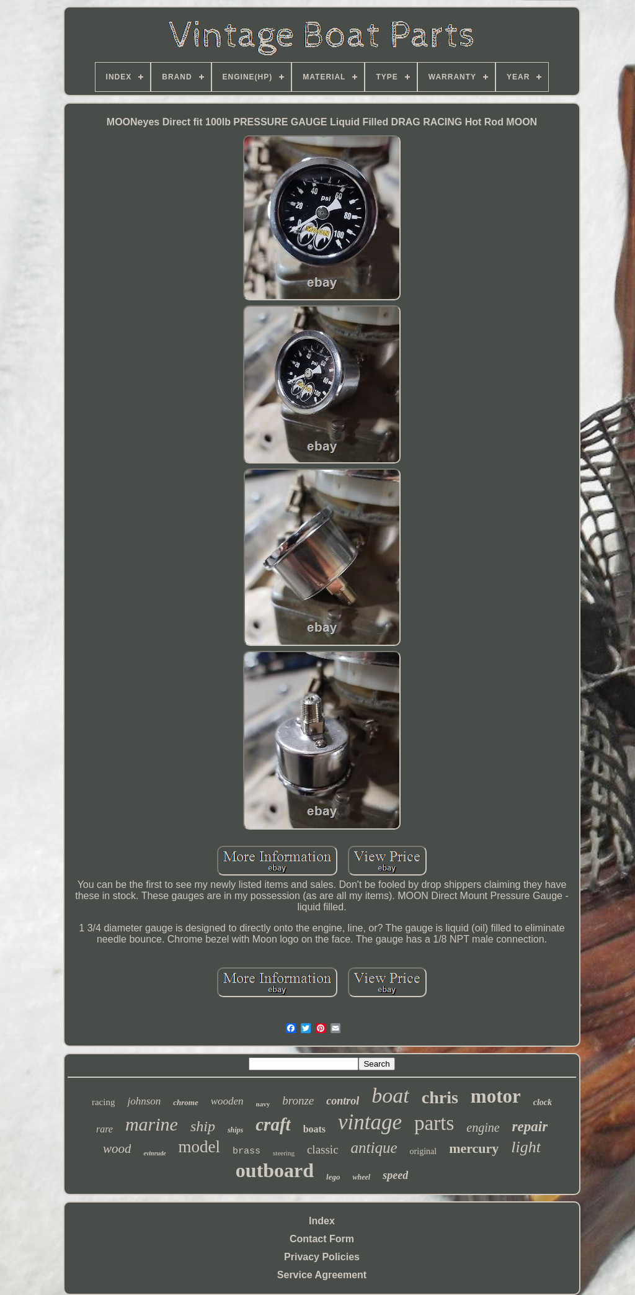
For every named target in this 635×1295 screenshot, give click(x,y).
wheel (361, 1177)
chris (440, 1097)
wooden (227, 1101)
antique (374, 1147)
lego (333, 1176)
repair (530, 1126)
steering (284, 1153)
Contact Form (322, 1239)
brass (246, 1151)
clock (542, 1102)
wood (117, 1148)
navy (263, 1104)
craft (272, 1124)
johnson (144, 1101)
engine (482, 1127)
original (423, 1151)
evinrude (154, 1153)
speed (395, 1175)
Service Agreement (321, 1275)
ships (235, 1130)
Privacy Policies (322, 1257)
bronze (298, 1100)
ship (202, 1126)
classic (323, 1149)
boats (314, 1129)
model (200, 1146)
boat (390, 1095)
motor (496, 1096)
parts (434, 1123)
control (342, 1101)
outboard (275, 1170)
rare (104, 1129)
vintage (370, 1122)
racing (103, 1102)
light (526, 1147)
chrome (185, 1102)
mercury (474, 1148)
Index (322, 1221)
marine (151, 1124)
